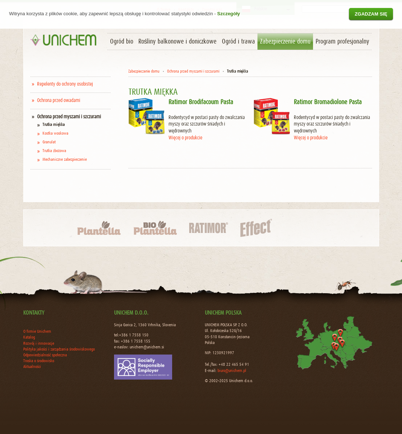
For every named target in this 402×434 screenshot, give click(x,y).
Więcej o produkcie (185, 137)
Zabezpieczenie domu (143, 71)
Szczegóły (228, 13)
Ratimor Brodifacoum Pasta (200, 102)
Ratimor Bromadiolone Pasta (328, 102)
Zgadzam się (371, 14)
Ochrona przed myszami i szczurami (193, 71)
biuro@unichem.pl (232, 371)
